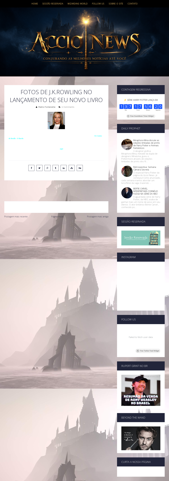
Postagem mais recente (16, 204)
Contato (133, 3)
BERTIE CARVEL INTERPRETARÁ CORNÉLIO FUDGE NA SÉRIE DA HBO (145, 191)
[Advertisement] (56, 229)
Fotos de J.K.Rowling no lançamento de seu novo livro (56, 96)
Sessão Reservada (52, 3)
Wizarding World (78, 3)
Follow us (98, 3)
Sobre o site (116, 3)
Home (35, 3)
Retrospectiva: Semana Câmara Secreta (144, 168)
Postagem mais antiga (97, 204)
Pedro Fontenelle (46, 107)
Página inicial (57, 204)
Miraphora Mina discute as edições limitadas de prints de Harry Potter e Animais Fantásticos (146, 144)
